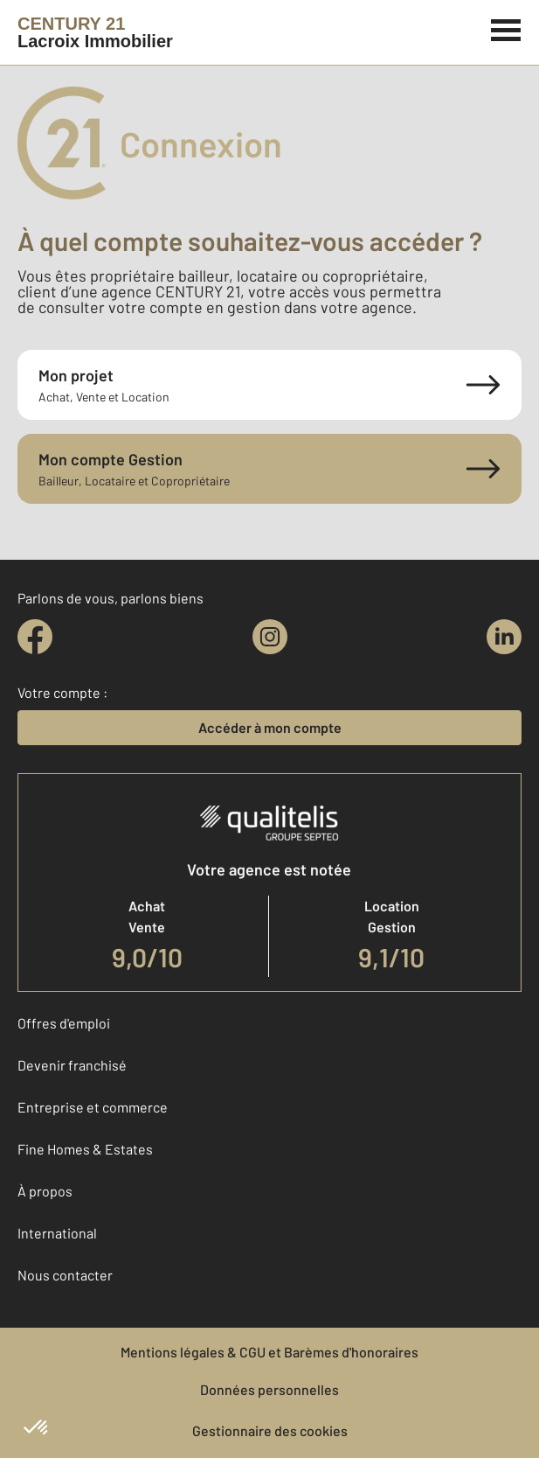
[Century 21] (95, 32)
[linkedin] (504, 636)
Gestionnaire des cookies (270, 1430)
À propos (45, 1190)
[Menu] (506, 28)
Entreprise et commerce (92, 1107)
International (57, 1232)
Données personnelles (269, 1389)
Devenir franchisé (72, 1065)
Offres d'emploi (63, 1023)
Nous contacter (65, 1274)
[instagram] (269, 636)
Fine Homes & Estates (85, 1149)
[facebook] (34, 636)
